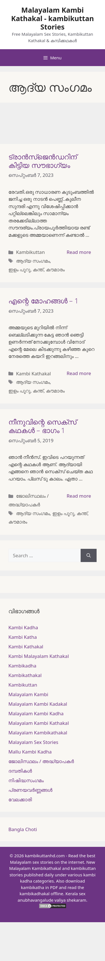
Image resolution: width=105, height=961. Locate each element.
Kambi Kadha (23, 627)
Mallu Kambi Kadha (30, 751)
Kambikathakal (25, 675)
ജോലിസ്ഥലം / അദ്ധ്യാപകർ (41, 761)
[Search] (89, 555)
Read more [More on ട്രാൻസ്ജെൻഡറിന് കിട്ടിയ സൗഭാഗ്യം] (79, 252)
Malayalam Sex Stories (33, 742)
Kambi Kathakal (33, 373)
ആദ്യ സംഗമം (33, 261)
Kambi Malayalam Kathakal (38, 656)
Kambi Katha (22, 637)
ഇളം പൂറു (19, 269)
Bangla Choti (22, 829)
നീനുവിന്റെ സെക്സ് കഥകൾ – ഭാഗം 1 (42, 426)
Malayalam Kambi (28, 694)
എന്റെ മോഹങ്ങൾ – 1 (43, 300)
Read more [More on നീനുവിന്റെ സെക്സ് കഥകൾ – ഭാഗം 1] (79, 496)
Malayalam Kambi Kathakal (38, 723)
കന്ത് (38, 269)
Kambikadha (22, 665)
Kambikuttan (30, 252)
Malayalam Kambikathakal (37, 732)
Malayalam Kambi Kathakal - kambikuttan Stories (52, 18)
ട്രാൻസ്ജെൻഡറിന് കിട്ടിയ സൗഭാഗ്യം (42, 161)
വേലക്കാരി (20, 799)
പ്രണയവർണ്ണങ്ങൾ (30, 790)
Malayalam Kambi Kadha (36, 713)
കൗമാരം (55, 269)
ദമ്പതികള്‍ (20, 771)
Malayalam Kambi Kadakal (37, 704)
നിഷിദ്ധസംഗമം (26, 780)
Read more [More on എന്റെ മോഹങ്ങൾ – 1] (79, 373)
